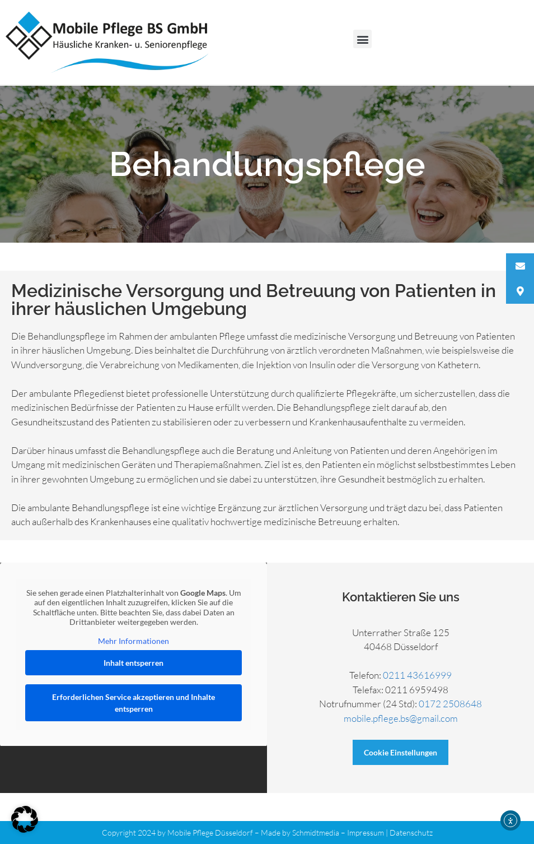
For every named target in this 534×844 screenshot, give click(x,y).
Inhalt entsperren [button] (133, 662)
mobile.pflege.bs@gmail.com (401, 718)
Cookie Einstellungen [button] (400, 752)
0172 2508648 (450, 703)
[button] (362, 39)
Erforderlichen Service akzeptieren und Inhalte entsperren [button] (133, 702)
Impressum (365, 832)
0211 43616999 (417, 675)
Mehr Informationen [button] (133, 640)
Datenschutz (411, 832)
